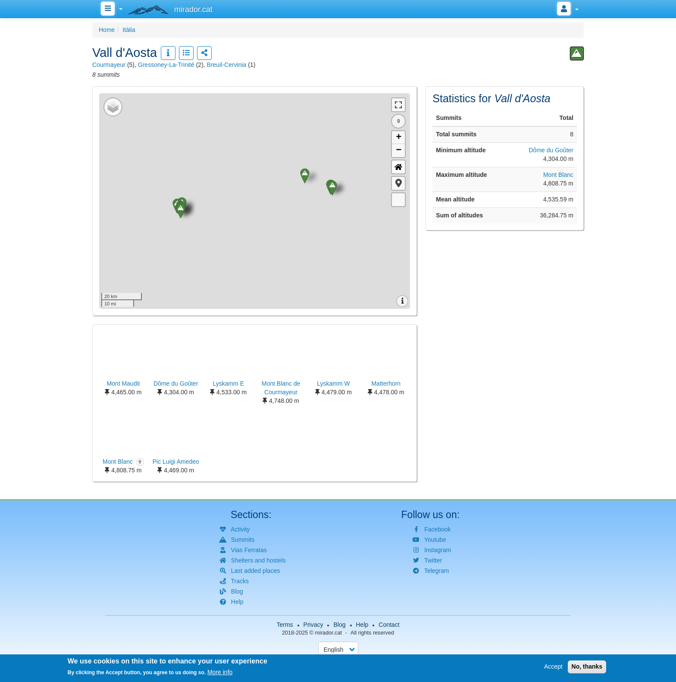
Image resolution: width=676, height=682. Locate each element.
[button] (398, 183)
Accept (553, 666)
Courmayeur (108, 64)
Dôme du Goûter (551, 150)
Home (107, 29)
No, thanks (587, 666)
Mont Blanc (558, 174)
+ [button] (398, 137)
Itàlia (128, 29)
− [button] (398, 150)
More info (219, 672)
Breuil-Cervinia (227, 64)
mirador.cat (328, 633)
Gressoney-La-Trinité (166, 64)
